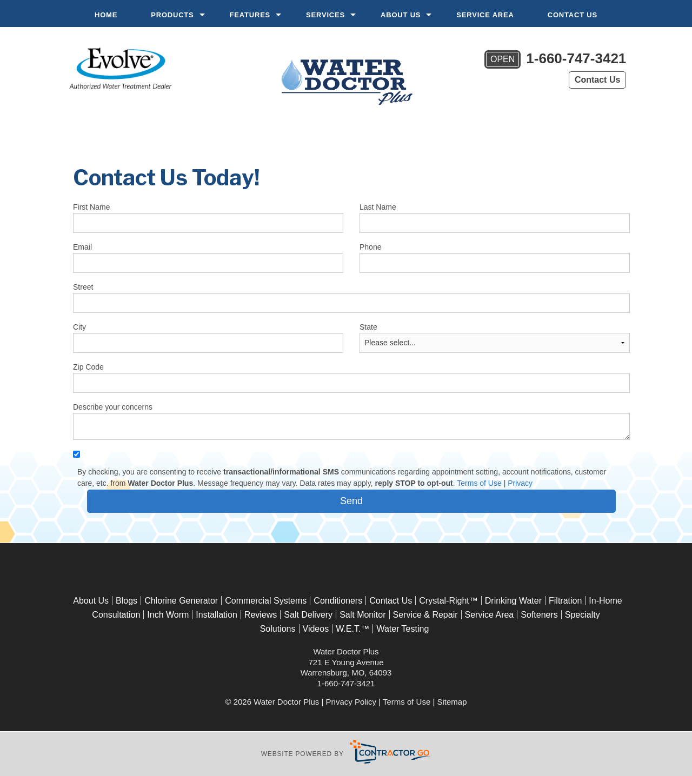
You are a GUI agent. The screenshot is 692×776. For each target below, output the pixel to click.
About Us (401, 15)
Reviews (260, 614)
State (368, 327)
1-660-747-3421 (555, 60)
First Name (91, 207)
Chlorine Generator (181, 600)
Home (106, 15)
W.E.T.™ (352, 628)
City (79, 327)
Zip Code (88, 367)
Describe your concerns (112, 407)
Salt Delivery (308, 614)
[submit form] (351, 501)
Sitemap (452, 701)
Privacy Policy (351, 701)
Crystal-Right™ (448, 600)
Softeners (539, 614)
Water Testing (402, 628)
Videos (316, 628)
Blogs (126, 600)
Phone (370, 247)
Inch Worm (168, 614)
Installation (216, 614)
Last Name (378, 207)
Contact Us (572, 15)
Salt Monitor (362, 614)
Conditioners (338, 600)
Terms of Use (479, 483)
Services (325, 15)
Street (83, 287)
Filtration (565, 600)
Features (250, 15)
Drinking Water (513, 600)
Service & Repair (425, 614)
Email (82, 247)
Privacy (520, 483)
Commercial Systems (266, 600)
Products (172, 15)
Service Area (485, 15)
